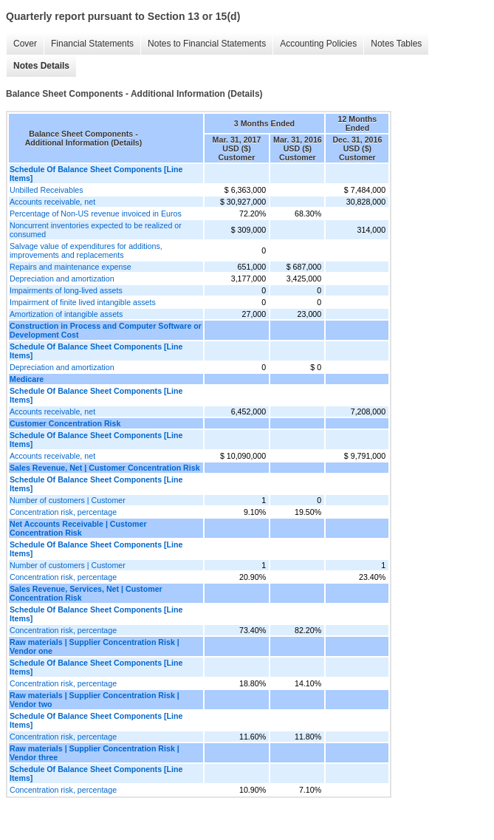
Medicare (27, 379)
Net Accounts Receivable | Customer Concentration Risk (78, 528)
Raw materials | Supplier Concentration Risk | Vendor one (94, 646)
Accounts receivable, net (52, 201)
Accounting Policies (318, 43)
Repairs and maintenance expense (70, 266)
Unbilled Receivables (46, 189)
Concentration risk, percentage (63, 512)
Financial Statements (92, 43)
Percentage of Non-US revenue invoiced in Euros (96, 213)
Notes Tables (396, 43)
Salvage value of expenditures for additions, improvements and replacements (86, 250)
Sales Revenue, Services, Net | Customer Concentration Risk (86, 593)
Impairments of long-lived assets (66, 290)
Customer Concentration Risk (65, 423)
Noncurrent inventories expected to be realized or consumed (96, 230)
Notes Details (41, 66)
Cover (25, 43)
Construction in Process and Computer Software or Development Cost (106, 330)
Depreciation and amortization (62, 278)
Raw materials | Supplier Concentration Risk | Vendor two (94, 699)
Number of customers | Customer (68, 500)
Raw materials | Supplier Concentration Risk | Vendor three (94, 753)
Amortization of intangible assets (66, 314)
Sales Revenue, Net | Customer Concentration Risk (105, 467)
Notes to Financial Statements (207, 43)
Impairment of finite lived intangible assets (83, 302)
